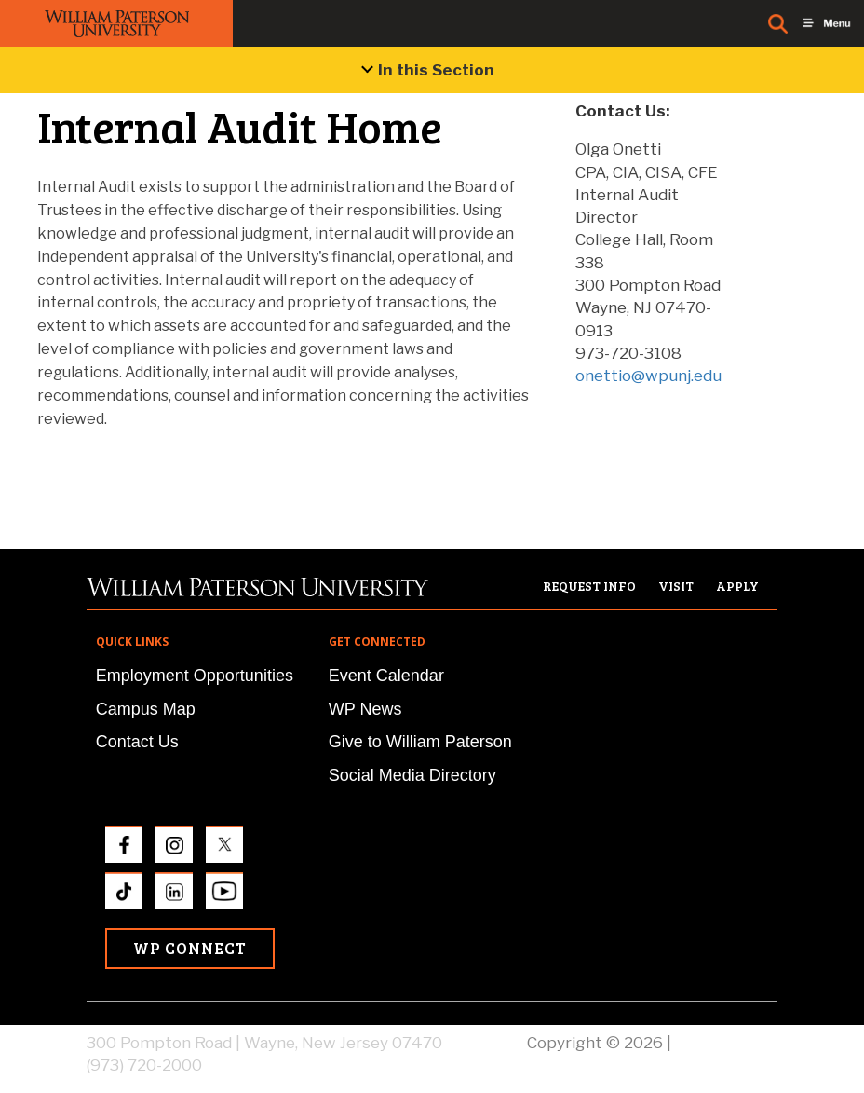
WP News (365, 709)
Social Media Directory (412, 775)
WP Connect (190, 948)
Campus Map (146, 709)
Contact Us (137, 741)
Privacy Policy (726, 1042)
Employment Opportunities (194, 675)
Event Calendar (386, 675)
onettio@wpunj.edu (648, 375)
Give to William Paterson (420, 741)
